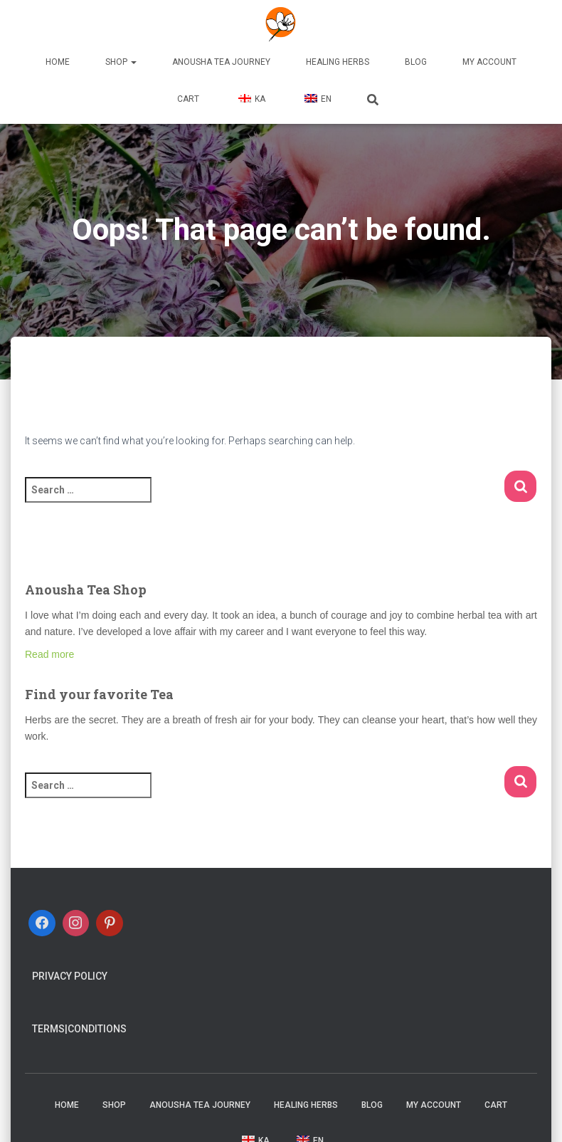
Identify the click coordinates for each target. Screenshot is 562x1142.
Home (58, 62)
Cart (188, 99)
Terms (48, 1028)
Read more (49, 654)
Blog (416, 62)
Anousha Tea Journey (221, 62)
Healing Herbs (337, 62)
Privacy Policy (69, 976)
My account (489, 62)
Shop (121, 62)
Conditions (97, 1028)
